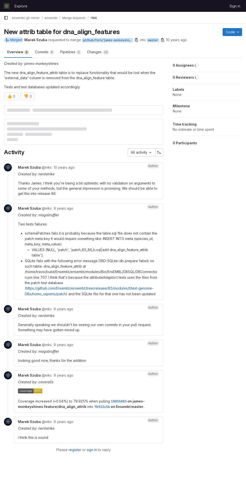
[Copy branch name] (136, 40)
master (153, 40)
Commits (44, 52)
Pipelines (70, 52)
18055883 (119, 401)
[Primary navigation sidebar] (6, 18)
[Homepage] (7, 6)
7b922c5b (102, 406)
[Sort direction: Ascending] (159, 152)
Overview (18, 52)
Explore (21, 6)
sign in (92, 450)
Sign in (235, 6)
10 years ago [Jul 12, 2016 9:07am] (176, 40)
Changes (98, 52)
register (75, 450)
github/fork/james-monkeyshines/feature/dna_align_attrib (108, 40)
